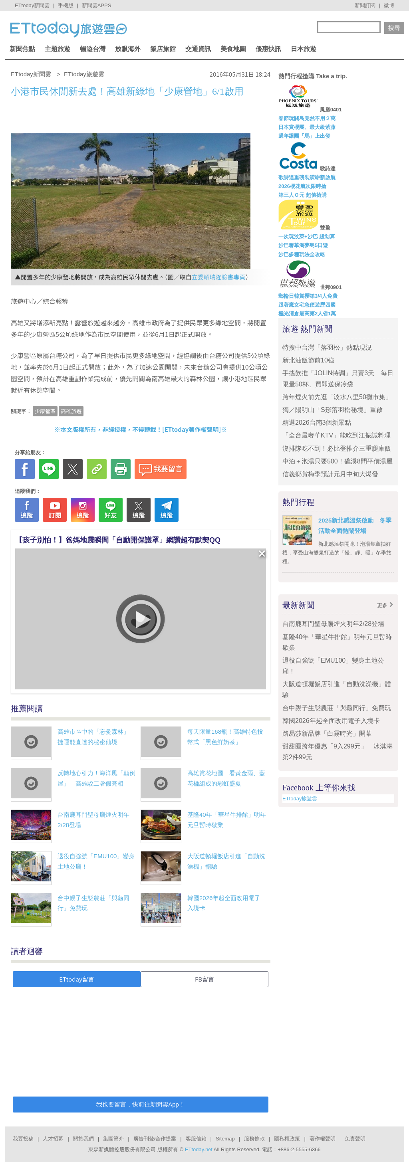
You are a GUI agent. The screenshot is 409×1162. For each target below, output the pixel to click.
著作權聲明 (323, 1139)
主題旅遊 (57, 49)
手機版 (65, 5)
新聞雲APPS (96, 5)
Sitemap (225, 1139)
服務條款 (254, 1139)
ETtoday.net (198, 1149)
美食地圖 (233, 49)
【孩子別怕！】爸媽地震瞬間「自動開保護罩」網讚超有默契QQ (117, 540)
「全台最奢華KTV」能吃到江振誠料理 (336, 435)
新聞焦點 (22, 49)
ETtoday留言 (76, 979)
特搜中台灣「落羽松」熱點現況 (327, 347)
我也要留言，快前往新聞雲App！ (140, 1104)
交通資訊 (198, 49)
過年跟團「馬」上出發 (304, 136)
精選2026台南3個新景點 (316, 422)
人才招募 (53, 1139)
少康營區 (45, 411)
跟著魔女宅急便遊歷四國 (307, 305)
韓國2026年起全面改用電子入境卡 (331, 720)
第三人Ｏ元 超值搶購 (302, 195)
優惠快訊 (268, 49)
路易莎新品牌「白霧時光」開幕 (327, 733)
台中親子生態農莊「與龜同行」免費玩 (336, 708)
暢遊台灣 (92, 49)
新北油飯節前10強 (308, 360)
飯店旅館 (163, 49)
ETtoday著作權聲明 (192, 429)
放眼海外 (128, 49)
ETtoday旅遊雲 (299, 799)
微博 (389, 5)
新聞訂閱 (365, 5)
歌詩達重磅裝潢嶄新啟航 (307, 177)
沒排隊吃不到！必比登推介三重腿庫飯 (336, 448)
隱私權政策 (287, 1139)
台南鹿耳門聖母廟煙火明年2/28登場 (333, 623)
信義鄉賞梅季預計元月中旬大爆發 (330, 474)
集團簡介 (113, 1139)
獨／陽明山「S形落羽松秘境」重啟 (332, 409)
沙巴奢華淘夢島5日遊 (303, 245)
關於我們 (83, 1139)
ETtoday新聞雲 (32, 5)
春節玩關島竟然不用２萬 (307, 118)
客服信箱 (196, 1139)
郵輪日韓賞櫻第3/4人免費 (308, 296)
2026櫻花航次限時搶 (302, 186)
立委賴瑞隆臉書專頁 (219, 277)
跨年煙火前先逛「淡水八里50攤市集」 (337, 397)
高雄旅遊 (71, 411)
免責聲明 (355, 1139)
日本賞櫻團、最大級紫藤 (307, 127)
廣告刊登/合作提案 (155, 1139)
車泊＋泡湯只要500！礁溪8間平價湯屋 (337, 461)
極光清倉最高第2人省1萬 (307, 314)
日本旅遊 (303, 49)
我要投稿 (23, 1139)
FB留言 (204, 979)
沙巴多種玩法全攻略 (301, 254)
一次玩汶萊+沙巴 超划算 (306, 237)
